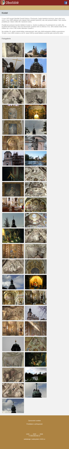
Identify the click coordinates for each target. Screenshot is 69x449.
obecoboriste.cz (35, 436)
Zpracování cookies (34, 420)
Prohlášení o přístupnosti (35, 424)
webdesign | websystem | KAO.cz (34, 439)
